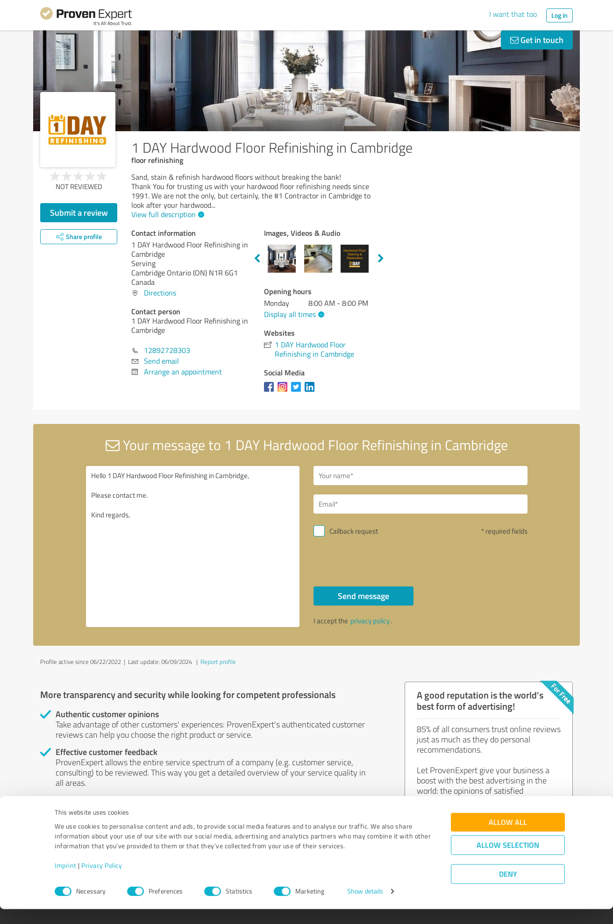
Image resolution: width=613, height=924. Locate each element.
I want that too (513, 14)
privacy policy (370, 621)
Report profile (218, 661)
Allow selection (508, 860)
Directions (160, 293)
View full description (166, 214)
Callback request (353, 531)
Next (380, 258)
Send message (363, 596)
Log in (559, 15)
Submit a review (79, 212)
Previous (257, 258)
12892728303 (167, 350)
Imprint (66, 880)
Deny (508, 889)
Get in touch (536, 40)
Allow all (508, 837)
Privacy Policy (101, 880)
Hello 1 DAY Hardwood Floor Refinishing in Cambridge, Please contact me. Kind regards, (193, 546)
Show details (365, 906)
